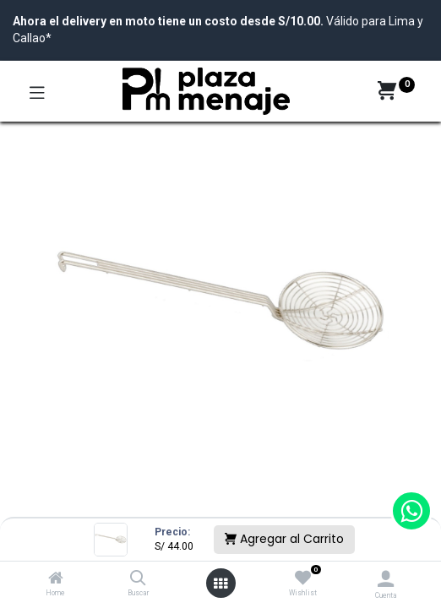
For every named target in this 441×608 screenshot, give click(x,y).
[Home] (55, 579)
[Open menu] (220, 583)
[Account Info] (386, 579)
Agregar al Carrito (284, 538)
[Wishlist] (303, 578)
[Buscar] (138, 579)
